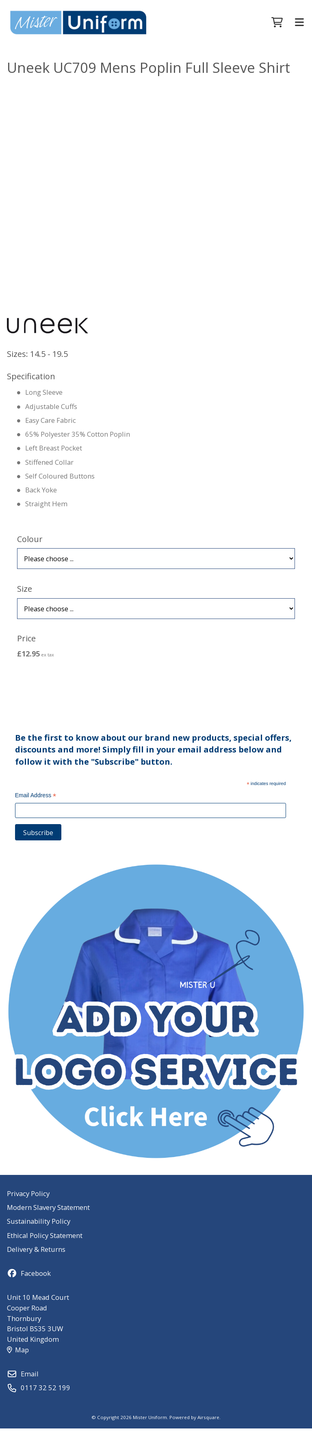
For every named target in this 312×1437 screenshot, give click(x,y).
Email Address (35, 804)
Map (18, 1358)
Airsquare (208, 1426)
